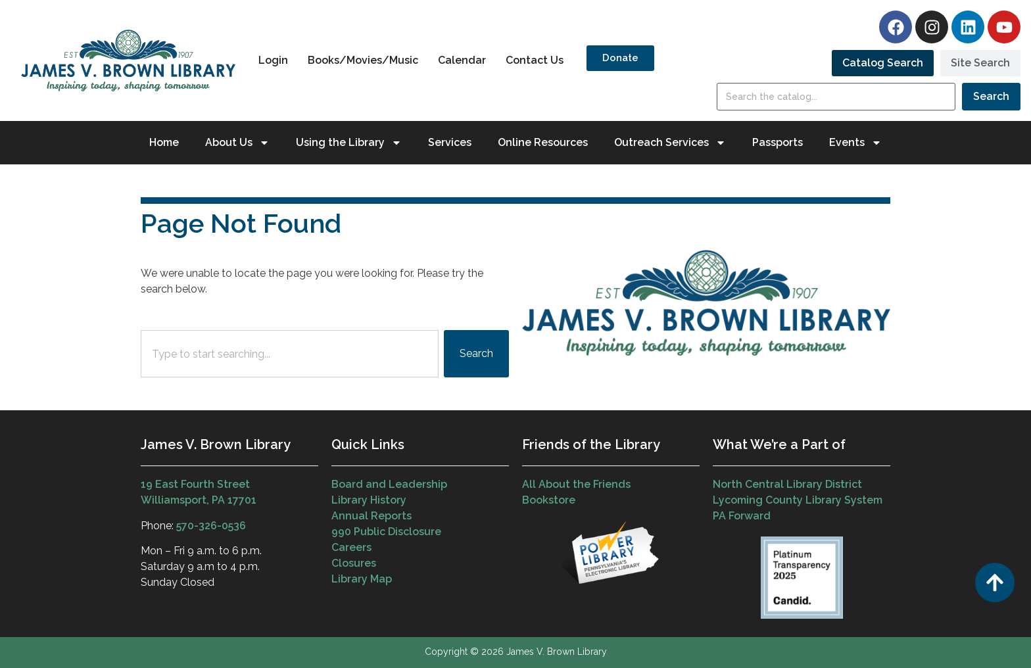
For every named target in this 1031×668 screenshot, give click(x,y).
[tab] (883, 63)
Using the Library (349, 143)
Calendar (462, 60)
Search (991, 96)
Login (273, 60)
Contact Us (534, 60)
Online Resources (543, 142)
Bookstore (548, 500)
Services (449, 142)
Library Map (361, 579)
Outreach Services (670, 143)
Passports (777, 142)
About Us (237, 143)
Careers (351, 547)
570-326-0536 (211, 525)
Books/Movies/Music (363, 60)
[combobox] (290, 353)
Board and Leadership (389, 484)
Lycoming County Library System (797, 500)
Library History (368, 500)
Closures (353, 563)
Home (164, 142)
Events (855, 143)
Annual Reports (371, 516)
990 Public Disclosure (386, 531)
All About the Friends (576, 484)
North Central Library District (787, 484)
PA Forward (742, 516)
